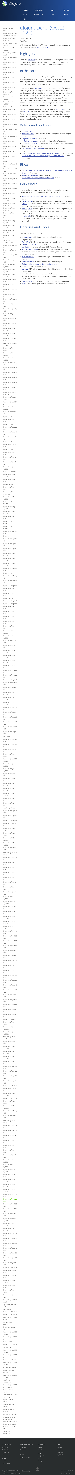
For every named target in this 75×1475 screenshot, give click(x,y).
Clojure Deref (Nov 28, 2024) (9, 349)
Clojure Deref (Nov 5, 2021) (10, 1195)
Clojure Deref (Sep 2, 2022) (10, 976)
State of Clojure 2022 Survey (10, 1122)
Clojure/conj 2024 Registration (8, 493)
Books (40, 1458)
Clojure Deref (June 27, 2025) (9, 199)
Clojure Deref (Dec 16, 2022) (9, 903)
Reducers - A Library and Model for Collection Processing (10, 1419)
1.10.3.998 (33, 244)
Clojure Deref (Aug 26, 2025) (10, 157)
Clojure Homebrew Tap (9, 1328)
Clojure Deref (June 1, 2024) (10, 488)
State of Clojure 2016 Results (10, 1376)
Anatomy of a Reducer (10, 1414)
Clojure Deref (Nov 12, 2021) (9, 1190)
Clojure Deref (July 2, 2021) (9, 1276)
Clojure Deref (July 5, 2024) (9, 463)
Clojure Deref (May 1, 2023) (10, 804)
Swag (40, 1461)
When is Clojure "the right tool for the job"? (38, 178)
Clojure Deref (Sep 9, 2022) (10, 971)
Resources (5, 1447)
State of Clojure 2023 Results (10, 760)
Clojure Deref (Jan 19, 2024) (10, 617)
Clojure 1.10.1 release (10, 1344)
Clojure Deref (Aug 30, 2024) (10, 420)
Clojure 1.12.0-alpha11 (7, 522)
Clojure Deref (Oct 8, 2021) (10, 1215)
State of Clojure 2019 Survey (10, 1356)
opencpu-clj (26, 266)
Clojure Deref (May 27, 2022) (9, 1047)
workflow (38, 88)
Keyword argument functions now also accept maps (9, 1307)
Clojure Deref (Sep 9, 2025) (10, 147)
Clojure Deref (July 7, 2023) (9, 750)
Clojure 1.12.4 (7, 107)
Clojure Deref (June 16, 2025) (9, 209)
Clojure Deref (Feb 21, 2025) (10, 290)
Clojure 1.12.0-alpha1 (10, 1019)
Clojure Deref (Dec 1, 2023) (10, 647)
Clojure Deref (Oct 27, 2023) (10, 671)
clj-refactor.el (27, 257)
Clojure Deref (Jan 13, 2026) (10, 78)
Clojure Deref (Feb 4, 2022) (10, 1136)
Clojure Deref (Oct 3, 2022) (10, 957)
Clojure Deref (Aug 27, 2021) (10, 1239)
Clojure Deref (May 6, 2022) (10, 1062)
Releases (66, 10)
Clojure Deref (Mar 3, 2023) (10, 849)
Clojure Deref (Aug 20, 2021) (10, 1244)
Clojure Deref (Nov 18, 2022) (9, 922)
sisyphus (25, 269)
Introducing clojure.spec (7, 1381)
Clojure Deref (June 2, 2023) (10, 779)
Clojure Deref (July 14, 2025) (10, 189)
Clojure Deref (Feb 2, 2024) (10, 607)
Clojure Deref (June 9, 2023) (10, 775)
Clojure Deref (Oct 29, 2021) (10, 1200)
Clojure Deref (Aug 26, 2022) (10, 981)
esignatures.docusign (30, 249)
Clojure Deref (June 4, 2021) (10, 1296)
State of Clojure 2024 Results (10, 344)
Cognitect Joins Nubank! (7, 1323)
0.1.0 (25, 204)
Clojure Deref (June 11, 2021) (9, 1291)
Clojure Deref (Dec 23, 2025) (9, 93)
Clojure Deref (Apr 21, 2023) (10, 812)
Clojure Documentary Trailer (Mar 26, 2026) (10, 34)
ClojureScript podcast (30, 139)
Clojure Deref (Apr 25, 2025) (10, 246)
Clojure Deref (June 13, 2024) (9, 475)
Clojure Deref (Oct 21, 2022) (10, 942)
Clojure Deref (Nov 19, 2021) (9, 1185)
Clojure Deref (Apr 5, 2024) (9, 550)
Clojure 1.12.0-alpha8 (10, 586)
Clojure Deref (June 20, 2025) (9, 204)
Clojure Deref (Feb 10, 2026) (10, 59)
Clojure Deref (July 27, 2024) (10, 453)
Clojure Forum (7, 1342)
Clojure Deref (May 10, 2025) (9, 231)
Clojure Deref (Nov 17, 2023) (9, 656)
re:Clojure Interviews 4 (30, 143)
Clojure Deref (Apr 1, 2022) (9, 1089)
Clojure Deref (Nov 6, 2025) (10, 120)
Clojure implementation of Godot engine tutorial (39, 264)
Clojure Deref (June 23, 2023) (9, 765)
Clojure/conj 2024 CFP (10, 484)
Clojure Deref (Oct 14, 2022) (10, 947)
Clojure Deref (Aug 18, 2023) (10, 723)
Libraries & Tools (25, 1457)
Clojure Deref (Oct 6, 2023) (10, 689)
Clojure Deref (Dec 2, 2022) (10, 912)
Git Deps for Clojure (9, 1367)
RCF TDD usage (27, 131)
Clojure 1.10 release (9, 1360)
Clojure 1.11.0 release (10, 1098)
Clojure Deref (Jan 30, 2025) (10, 305)
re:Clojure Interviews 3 (30, 141)
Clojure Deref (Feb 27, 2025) (10, 285)
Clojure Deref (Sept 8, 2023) (10, 708)
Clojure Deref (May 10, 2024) (9, 512)
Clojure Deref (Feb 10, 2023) (10, 868)
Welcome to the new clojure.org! (10, 1396)
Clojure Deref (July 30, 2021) (10, 1254)
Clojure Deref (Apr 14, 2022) (10, 1077)
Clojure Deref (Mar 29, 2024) (9, 554)
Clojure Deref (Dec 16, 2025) (9, 98)
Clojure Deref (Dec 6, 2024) (10, 339)
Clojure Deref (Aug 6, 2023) (10, 733)
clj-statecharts (27, 237)
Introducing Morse (9, 808)
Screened (59, 109)
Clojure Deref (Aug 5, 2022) (10, 996)
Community (38, 14)
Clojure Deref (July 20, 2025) (10, 185)
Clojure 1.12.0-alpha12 (7, 503)
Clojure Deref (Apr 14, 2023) (10, 817)
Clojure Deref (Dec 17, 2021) (9, 1166)
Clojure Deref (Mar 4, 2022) (10, 1112)
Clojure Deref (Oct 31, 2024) (10, 369)
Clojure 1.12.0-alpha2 (10, 820)
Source (59, 1450)
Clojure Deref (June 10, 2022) (9, 1033)
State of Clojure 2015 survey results (10, 1386)
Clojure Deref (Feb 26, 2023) (10, 858)
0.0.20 (30, 209)
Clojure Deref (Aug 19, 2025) (10, 165)
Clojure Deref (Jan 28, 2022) (10, 1141)
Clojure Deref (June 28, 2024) (9, 468)
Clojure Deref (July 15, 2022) (10, 1006)
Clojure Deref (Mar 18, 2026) (9, 39)
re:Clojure (31, 60)
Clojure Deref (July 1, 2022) (9, 1015)
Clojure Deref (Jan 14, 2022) (10, 1151)
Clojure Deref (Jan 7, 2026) (9, 83)
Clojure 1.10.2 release (10, 1314)
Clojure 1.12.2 (7, 161)
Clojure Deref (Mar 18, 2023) (9, 839)
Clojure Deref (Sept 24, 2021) (9, 1220)
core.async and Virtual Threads (10, 44)
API (52, 10)
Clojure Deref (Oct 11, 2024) (10, 383)
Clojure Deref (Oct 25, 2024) (10, 373)
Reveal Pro (26, 242)
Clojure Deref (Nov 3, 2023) (10, 666)
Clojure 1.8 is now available (8, 1391)
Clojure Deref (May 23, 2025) (9, 226)
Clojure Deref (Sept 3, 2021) (10, 1234)
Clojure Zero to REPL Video (10, 29)
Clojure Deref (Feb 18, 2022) (10, 1126)
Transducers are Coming (8, 1405)
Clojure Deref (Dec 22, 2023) (9, 632)
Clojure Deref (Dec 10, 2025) (9, 103)
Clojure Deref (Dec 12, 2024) (9, 334)
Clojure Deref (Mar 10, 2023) (9, 844)
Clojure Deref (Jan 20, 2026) (10, 73)
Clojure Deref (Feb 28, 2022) (10, 1117)
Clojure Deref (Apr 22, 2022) (10, 1072)
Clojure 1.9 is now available (8, 1371)
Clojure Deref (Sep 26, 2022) (10, 961)
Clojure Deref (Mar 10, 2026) (9, 49)
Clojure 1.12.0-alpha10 (7, 527)
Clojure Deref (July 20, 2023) (10, 745)
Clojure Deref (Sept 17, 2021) (9, 1225)
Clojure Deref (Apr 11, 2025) (10, 256)
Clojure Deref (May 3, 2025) (10, 236)
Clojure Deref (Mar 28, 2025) (9, 266)
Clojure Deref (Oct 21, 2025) (10, 125)
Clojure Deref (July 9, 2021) (9, 1271)
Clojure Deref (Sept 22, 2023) (9, 698)
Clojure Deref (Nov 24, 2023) (9, 651)
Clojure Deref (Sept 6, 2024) (10, 413)
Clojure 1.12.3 (7, 134)
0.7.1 (28, 247)
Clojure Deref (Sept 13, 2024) (9, 408)
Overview (25, 10)
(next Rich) (6, 737)
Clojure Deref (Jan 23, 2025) (10, 310)
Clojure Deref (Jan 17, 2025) (10, 315)
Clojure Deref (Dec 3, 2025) (10, 110)
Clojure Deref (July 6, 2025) (9, 194)
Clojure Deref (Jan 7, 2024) (9, 627)
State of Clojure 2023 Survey (10, 854)
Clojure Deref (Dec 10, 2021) (9, 1171)
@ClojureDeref (42, 47)
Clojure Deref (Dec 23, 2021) (9, 1161)
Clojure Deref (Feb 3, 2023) (10, 873)
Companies (5, 1452)
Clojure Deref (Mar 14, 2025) (9, 275)
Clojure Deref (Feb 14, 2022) (10, 1131)
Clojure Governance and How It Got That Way (10, 1426)
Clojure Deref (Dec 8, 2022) (10, 908)
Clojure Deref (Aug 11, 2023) (10, 728)
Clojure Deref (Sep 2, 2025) (10, 152)
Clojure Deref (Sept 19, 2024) (9, 398)
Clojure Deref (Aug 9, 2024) (10, 438)
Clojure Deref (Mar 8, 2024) (10, 569)
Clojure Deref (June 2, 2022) (10, 1043)
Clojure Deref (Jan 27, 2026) (10, 68)
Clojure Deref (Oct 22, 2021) (10, 1205)
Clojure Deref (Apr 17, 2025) (10, 251)
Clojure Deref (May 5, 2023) (10, 799)
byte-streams (27, 281)
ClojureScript (60, 1452)
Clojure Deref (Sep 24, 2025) (10, 138)
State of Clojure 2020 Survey (10, 1338)
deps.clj (24, 209)
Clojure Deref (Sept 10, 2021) (9, 1229)
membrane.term (28, 262)
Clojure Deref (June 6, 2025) (10, 214)
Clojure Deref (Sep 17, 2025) (10, 143)
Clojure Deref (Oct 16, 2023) (10, 684)
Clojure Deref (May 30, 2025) (9, 222)
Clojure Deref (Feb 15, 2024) (10, 589)
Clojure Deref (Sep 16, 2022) (10, 966)
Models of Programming (31, 175)
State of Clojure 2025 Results (10, 54)
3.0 (33, 257)
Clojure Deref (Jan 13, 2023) (10, 888)
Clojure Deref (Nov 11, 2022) (9, 927)
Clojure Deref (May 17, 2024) (9, 508)
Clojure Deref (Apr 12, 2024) (10, 545)
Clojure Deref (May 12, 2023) (9, 794)
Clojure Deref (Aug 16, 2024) (10, 433)
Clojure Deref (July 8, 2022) (9, 1010)
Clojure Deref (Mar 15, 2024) (9, 564)
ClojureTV (41, 1456)
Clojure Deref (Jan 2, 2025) (9, 324)
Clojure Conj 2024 (8, 598)
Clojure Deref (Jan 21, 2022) (10, 1146)
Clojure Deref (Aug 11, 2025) (10, 170)
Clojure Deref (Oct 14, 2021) (10, 1210)
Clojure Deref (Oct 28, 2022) (10, 937)
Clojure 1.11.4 (7, 442)
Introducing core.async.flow (8, 241)
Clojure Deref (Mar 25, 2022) (9, 1094)
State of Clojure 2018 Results (10, 1363)
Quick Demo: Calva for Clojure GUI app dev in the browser (43, 156)
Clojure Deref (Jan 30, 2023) (10, 878)
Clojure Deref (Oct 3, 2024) (10, 388)
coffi (23, 284)
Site (3, 1455)
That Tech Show (28, 134)
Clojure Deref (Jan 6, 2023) (9, 893)
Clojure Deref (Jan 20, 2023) (10, 883)
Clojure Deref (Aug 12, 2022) (10, 991)
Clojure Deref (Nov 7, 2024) (10, 364)
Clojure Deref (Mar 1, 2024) (10, 577)
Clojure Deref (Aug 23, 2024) (10, 428)
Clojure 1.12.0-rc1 (8, 449)
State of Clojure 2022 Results (10, 1038)
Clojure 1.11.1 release (10, 1086)
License (4, 1461)
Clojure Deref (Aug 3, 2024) (10, 445)
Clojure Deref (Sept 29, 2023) (9, 693)
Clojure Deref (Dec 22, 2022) (9, 898)
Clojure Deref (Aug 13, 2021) (10, 1249)
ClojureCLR (60, 1455)
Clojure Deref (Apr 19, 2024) (10, 540)
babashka (25, 201)
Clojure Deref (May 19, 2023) (9, 789)
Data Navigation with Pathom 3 (33, 148)
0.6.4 (31, 201)
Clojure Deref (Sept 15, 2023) (9, 703)
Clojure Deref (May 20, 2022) (9, 1052)
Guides (24, 14)
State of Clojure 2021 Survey (10, 1318)
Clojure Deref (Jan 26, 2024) (10, 612)
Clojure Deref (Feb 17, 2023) (10, 863)
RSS (50, 47)
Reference (23, 1450)
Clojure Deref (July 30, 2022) (10, 1001)
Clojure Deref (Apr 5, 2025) (9, 261)
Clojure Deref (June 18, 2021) (9, 1286)
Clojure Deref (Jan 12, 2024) (10, 622)
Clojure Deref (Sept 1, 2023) (10, 713)
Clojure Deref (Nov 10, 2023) (9, 661)
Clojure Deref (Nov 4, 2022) (10, 932)
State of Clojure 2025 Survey (10, 115)
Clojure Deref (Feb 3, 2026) (10, 64)
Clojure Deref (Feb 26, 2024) (10, 582)
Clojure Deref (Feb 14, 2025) (10, 295)
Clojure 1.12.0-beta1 (9, 472)
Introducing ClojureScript (7, 1432)
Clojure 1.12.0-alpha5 (10, 680)
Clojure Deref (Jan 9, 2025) (9, 320)
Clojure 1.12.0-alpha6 (10, 601)
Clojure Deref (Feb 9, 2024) (10, 594)
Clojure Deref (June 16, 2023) (9, 770)
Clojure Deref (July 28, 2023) (10, 740)
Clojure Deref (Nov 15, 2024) (9, 359)
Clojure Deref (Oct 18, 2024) (10, 378)
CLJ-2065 (26, 112)
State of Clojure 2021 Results (10, 1301)
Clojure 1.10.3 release (10, 1312)
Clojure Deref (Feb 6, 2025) (10, 300)
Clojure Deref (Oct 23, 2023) (10, 676)
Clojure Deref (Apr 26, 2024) (10, 532)
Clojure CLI (26, 244)
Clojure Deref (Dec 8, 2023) (10, 642)
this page (68, 1473)
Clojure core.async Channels (9, 1410)
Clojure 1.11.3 (7, 536)
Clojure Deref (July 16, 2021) (10, 1264)
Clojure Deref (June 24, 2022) (9, 1023)
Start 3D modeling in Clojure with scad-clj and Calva (40, 153)
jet (23, 204)
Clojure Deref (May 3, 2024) (10, 517)
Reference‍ (38, 10)
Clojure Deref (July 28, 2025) (10, 180)
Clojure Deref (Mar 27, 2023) (9, 834)
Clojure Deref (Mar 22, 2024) (9, 559)
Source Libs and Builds (10, 1268)
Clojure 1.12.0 (7, 417)
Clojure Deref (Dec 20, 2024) (9, 329)
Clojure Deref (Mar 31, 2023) (9, 829)
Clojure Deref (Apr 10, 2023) (10, 824)
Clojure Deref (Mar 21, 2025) (9, 271)
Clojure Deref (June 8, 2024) (10, 480)
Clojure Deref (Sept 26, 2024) (9, 393)
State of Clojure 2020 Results (10, 1333)
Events (40, 1450)
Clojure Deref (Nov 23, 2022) (9, 917)
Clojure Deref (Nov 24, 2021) (9, 1180)
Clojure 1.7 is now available (8, 1401)
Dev (52, 14)
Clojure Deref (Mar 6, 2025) (10, 280)
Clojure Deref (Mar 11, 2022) (9, 1107)
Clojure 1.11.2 (7, 573)
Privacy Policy (6, 1463)
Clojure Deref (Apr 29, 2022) (10, 1067)
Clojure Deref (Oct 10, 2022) (10, 952)
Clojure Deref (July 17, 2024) (10, 458)
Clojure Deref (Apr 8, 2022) (9, 1082)
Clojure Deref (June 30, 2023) (9, 755)
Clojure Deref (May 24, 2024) (9, 498)
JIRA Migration (7, 1347)
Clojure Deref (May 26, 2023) (9, 784)
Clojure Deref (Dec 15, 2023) (9, 637)
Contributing (5, 1450)
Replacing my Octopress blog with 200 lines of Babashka (42, 196)
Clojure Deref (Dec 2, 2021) (10, 1175)
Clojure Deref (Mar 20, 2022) (9, 1102)
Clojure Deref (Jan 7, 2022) (9, 1156)
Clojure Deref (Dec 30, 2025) (9, 88)
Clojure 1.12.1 (7, 218)
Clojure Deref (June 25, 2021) (9, 1281)
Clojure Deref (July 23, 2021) (10, 1259)
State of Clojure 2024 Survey (10, 403)
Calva (24, 274)
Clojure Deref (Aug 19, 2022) (10, 986)
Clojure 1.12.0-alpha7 (10, 604)
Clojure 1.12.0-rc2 (8, 424)
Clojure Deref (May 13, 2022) (9, 1057)
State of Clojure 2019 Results (10, 1351)
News (66, 14)
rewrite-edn (26, 216)
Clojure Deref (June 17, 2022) (9, 1028)
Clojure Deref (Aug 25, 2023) (10, 718)
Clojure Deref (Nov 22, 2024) (9, 354)
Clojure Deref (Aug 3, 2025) (10, 175)
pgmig (24, 247)
